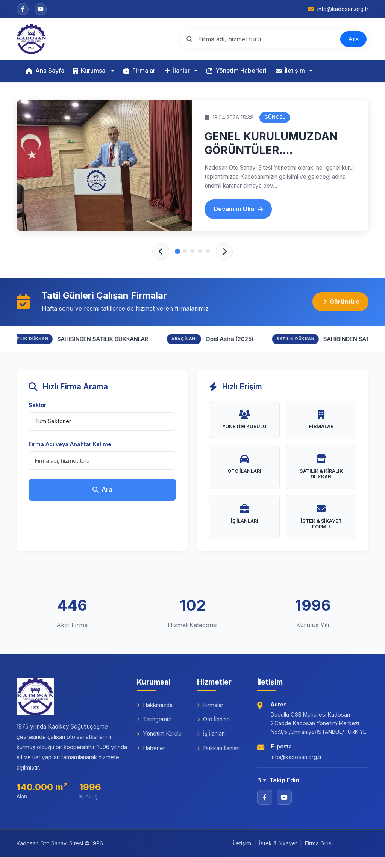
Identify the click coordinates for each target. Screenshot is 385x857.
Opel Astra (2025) (234, 338)
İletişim (290, 70)
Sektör (37, 405)
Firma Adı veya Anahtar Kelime (70, 444)
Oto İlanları (213, 719)
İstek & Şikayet (278, 843)
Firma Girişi (319, 843)
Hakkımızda (155, 705)
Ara (353, 39)
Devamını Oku (238, 209)
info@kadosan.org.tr (296, 757)
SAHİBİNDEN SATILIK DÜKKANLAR (107, 338)
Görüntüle (340, 301)
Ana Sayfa (45, 70)
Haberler (151, 748)
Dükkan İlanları (218, 748)
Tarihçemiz (154, 719)
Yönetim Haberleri (236, 70)
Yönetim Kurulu (159, 733)
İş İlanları (211, 733)
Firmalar (139, 70)
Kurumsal (90, 70)
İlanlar (177, 70)
